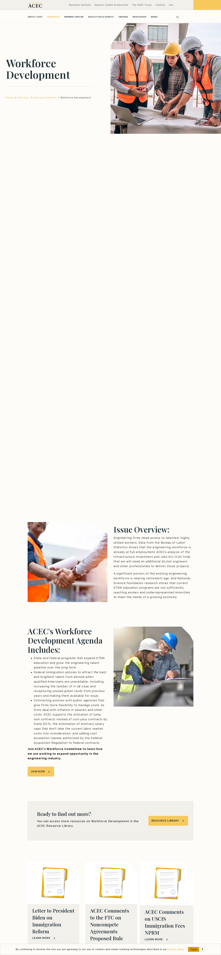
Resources (139, 17)
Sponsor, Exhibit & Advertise (111, 5)
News (154, 17)
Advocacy (53, 17)
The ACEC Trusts (142, 5)
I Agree (193, 949)
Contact (160, 5)
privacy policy (176, 949)
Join (171, 5)
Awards (123, 17)
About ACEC (35, 17)
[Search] (176, 16)
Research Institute (80, 5)
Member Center (74, 17)
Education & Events (101, 17)
